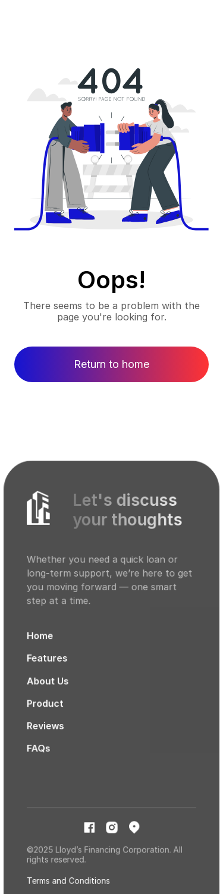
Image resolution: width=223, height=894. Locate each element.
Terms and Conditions (68, 885)
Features (47, 664)
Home (40, 643)
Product (45, 709)
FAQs (39, 754)
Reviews (45, 732)
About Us (48, 687)
